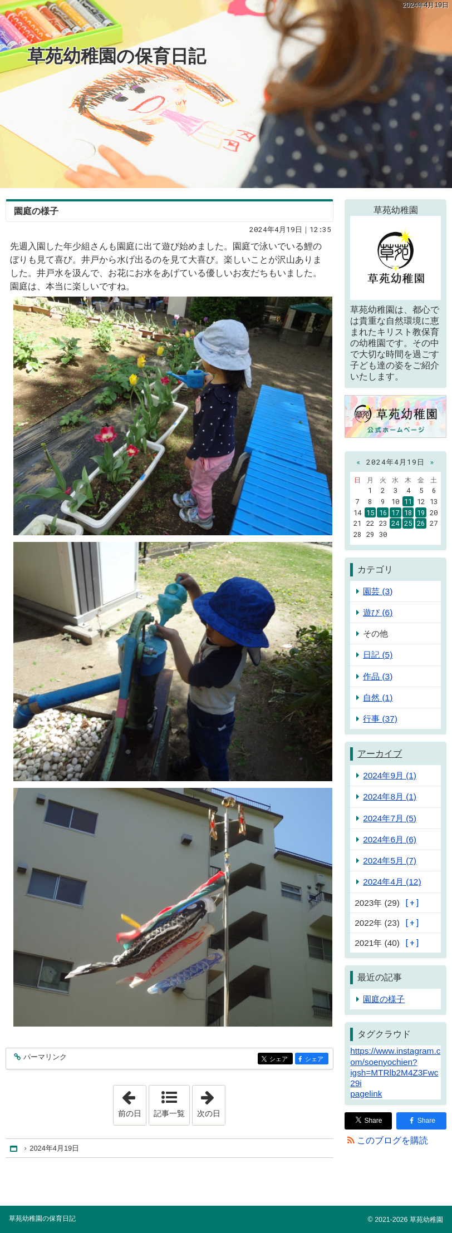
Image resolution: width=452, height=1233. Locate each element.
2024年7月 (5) (389, 818)
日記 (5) (377, 654)
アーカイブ (379, 753)
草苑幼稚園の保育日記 (116, 56)
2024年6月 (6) (389, 839)
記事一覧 (169, 1113)
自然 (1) (377, 697)
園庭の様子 (36, 211)
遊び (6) (377, 612)
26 (421, 523)
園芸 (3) (377, 591)
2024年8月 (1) (389, 796)
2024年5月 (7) (389, 860)
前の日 (132, 1102)
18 (408, 512)
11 (408, 501)
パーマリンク (44, 1057)
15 (370, 512)
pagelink (366, 1093)
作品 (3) (377, 676)
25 (408, 523)
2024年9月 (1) (389, 775)
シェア (280, 1059)
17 (395, 512)
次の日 (211, 1102)
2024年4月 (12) (392, 881)
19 (421, 512)
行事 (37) (380, 718)
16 (383, 512)
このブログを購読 (392, 1140)
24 (395, 523)
